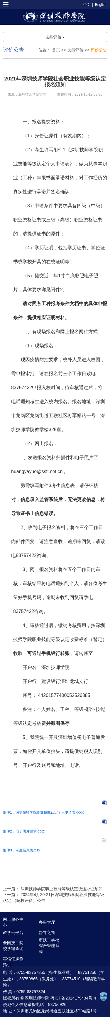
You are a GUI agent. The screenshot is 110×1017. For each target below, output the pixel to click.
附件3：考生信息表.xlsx (21, 850)
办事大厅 (47, 922)
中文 (86, 5)
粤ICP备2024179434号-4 (73, 998)
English (100, 5)
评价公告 (99, 50)
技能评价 (55, 37)
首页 (56, 50)
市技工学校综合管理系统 (49, 945)
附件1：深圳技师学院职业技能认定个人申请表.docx (43, 812)
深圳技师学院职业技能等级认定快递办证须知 (62, 888)
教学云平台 (13, 932)
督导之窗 (47, 932)
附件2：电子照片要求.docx (24, 831)
